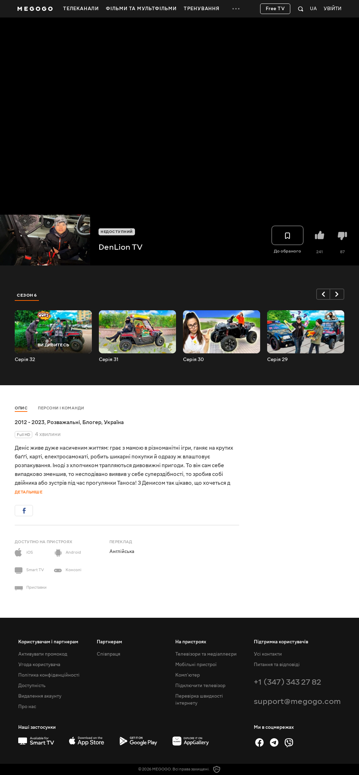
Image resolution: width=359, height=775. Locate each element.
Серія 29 (277, 360)
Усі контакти (268, 654)
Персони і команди (61, 408)
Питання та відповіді (277, 665)
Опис (21, 408)
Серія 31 (108, 360)
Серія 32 (25, 360)
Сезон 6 (27, 295)
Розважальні (63, 422)
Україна (114, 422)
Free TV (275, 9)
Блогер (91, 422)
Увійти (332, 9)
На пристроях (190, 642)
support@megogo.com (297, 701)
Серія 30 (193, 360)
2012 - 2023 (30, 422)
